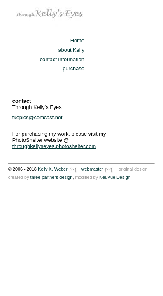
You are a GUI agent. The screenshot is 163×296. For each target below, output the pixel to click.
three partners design (51, 177)
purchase (73, 68)
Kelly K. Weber (57, 168)
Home (77, 40)
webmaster (97, 168)
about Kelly (71, 50)
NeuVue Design (114, 177)
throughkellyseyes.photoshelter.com (54, 146)
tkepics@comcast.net (37, 117)
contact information (62, 59)
